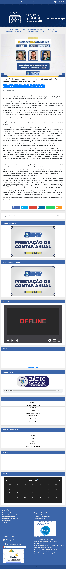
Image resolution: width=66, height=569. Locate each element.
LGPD (33, 438)
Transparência (32, 31)
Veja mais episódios (33, 367)
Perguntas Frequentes (33, 446)
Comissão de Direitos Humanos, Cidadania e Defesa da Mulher (18, 87)
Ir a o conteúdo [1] (7, 2)
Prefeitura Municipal (8, 516)
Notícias (51, 29)
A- (63, 1)
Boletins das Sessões (33, 413)
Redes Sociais (8, 537)
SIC (33, 441)
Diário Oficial (33, 436)
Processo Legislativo (14, 31)
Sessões (33, 408)
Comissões (33, 402)
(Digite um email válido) (15, 544)
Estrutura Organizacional (33, 29)
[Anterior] (6, 480)
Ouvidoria (53, 31)
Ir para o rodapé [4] (29, 2)
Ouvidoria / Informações (42, 516)
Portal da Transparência (33, 433)
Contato (37, 537)
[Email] (14, 547)
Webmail (5, 522)
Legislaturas (33, 421)
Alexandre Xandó (40, 87)
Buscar (59, 216)
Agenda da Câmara (33, 416)
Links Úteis (6, 510)
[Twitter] (13, 540)
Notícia (27, 84)
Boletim (6, 544)
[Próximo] (59, 480)
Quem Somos (14, 29)
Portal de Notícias (8, 513)
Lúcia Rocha (33, 84)
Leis (44, 31)
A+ (59, 1)
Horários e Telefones (40, 515)
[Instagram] (7, 540)
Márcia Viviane (41, 84)
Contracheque (6, 520)
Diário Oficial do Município (10, 518)
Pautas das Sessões (33, 410)
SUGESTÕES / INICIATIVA (33, 424)
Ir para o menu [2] (18, 2)
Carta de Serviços (39, 518)
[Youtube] (10, 540)
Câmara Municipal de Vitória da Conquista (13, 84)
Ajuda (36, 510)
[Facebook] (4, 540)
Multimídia (33, 418)
